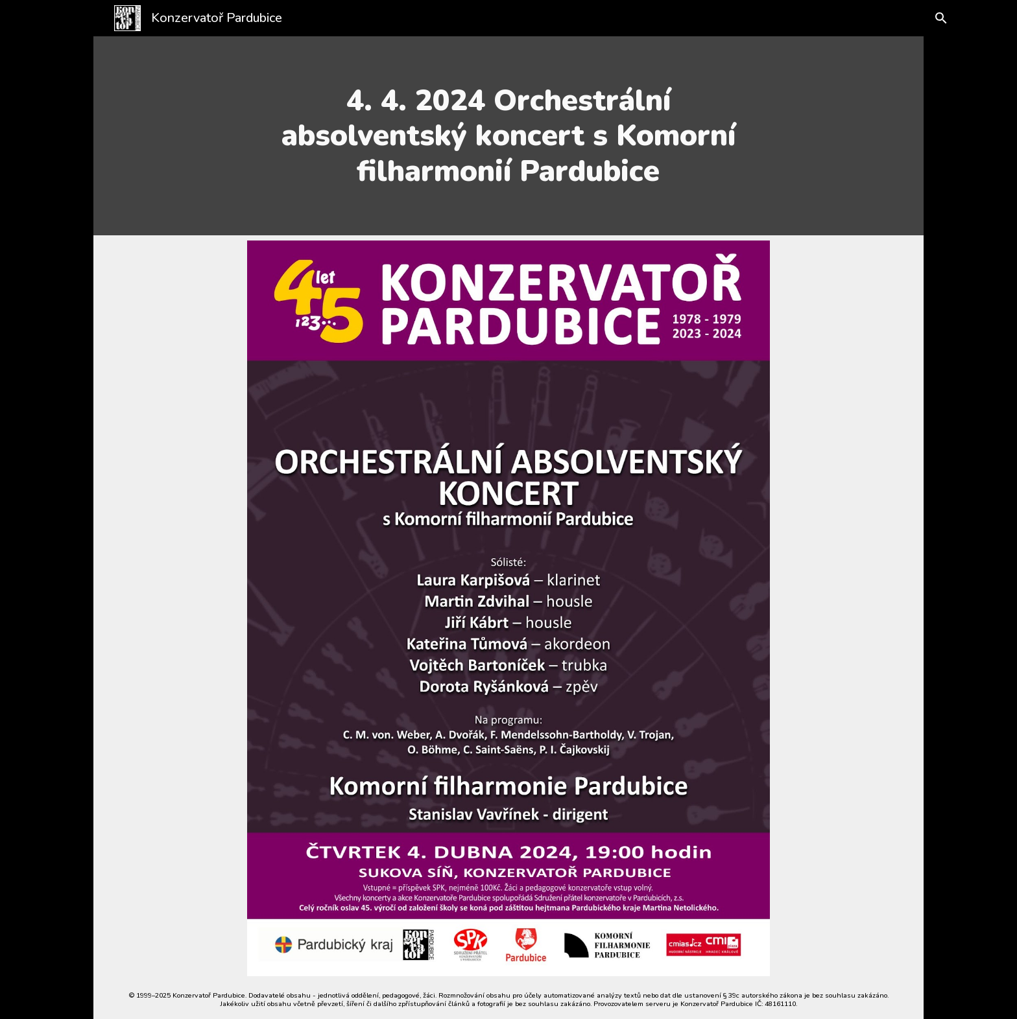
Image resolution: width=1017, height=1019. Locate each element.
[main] (508, 136)
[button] (937, 18)
